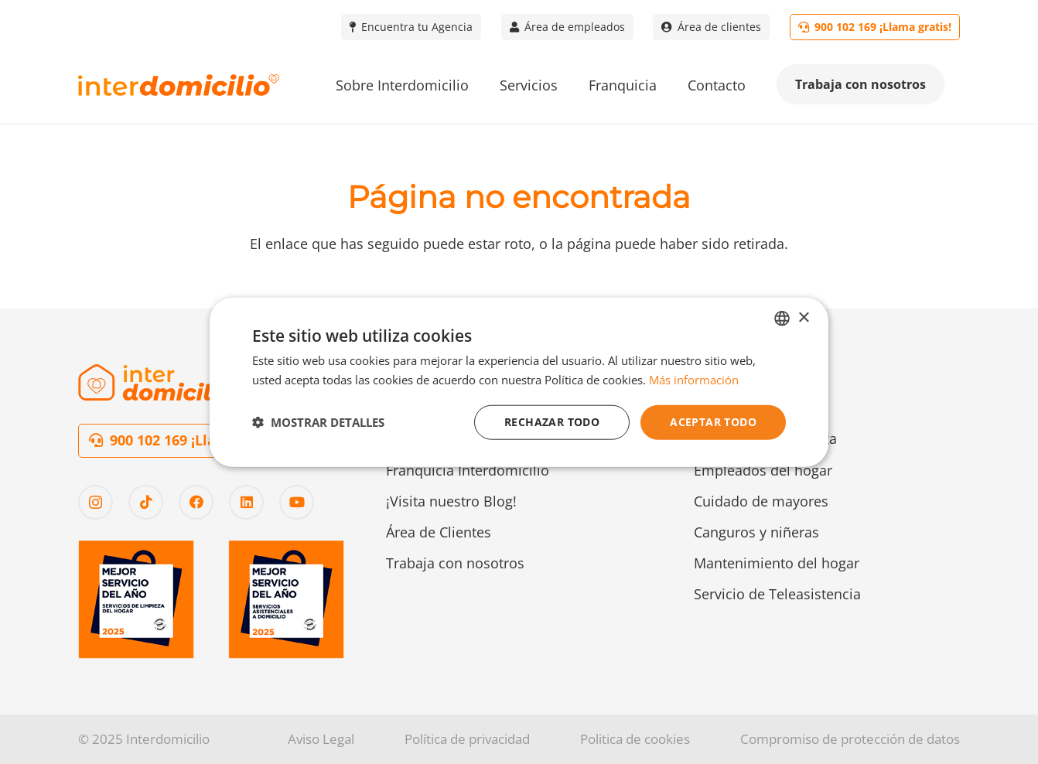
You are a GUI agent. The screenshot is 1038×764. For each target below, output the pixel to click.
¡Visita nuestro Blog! (451, 501)
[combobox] (782, 318)
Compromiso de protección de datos (850, 739)
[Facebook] (196, 502)
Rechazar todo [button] (551, 421)
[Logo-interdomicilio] (178, 85)
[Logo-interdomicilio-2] (159, 382)
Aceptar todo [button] (713, 421)
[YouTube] (296, 502)
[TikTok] (145, 502)
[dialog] (519, 382)
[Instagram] (95, 502)
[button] (318, 422)
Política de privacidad (467, 739)
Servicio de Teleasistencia (777, 594)
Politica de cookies (635, 739)
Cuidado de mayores (761, 501)
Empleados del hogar (763, 470)
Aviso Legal (321, 739)
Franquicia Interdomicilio (467, 470)
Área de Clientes (438, 532)
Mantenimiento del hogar (776, 563)
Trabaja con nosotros (455, 563)
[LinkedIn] (246, 502)
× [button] (803, 317)
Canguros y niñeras (756, 532)
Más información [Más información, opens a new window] (694, 379)
